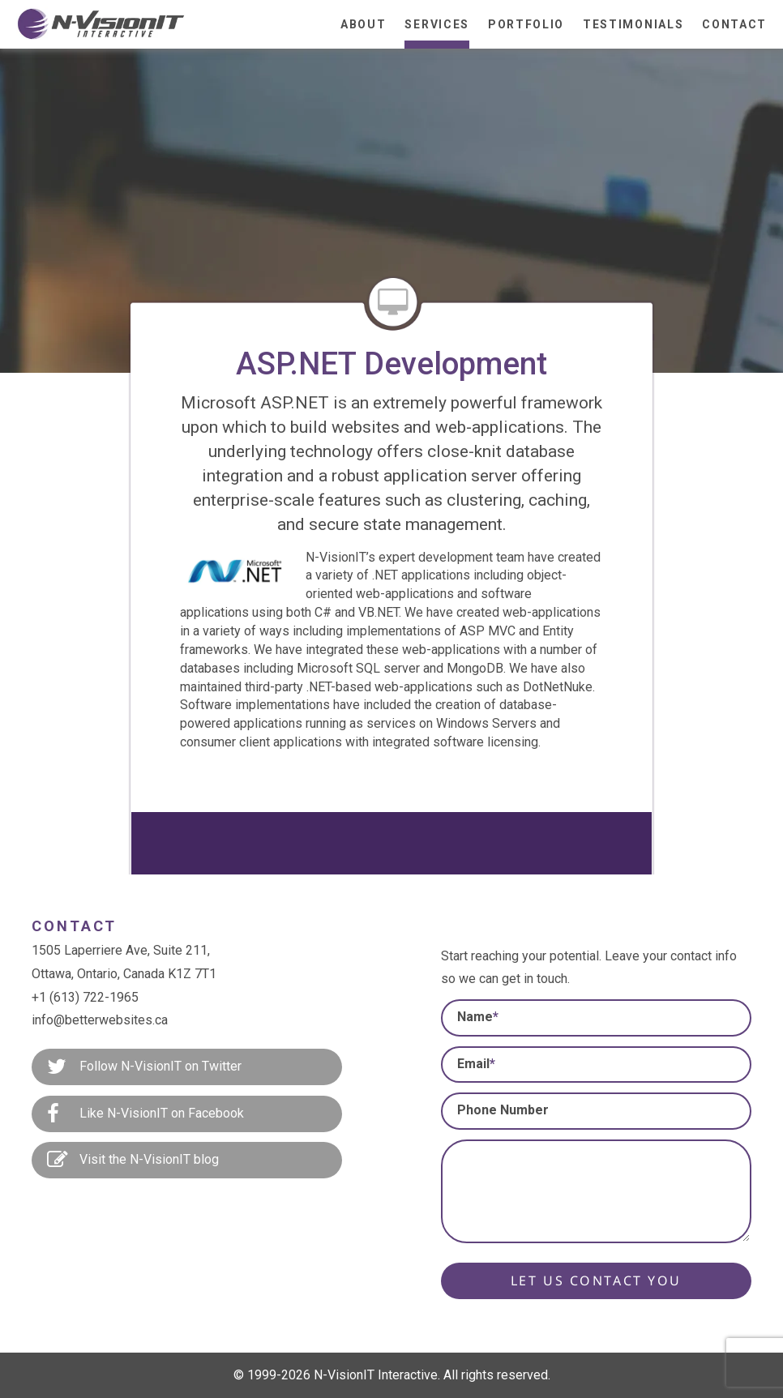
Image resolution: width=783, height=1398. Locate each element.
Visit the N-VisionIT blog (133, 1160)
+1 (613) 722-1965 (85, 997)
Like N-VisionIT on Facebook (145, 1114)
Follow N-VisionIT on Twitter (144, 1067)
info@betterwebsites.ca (100, 1020)
